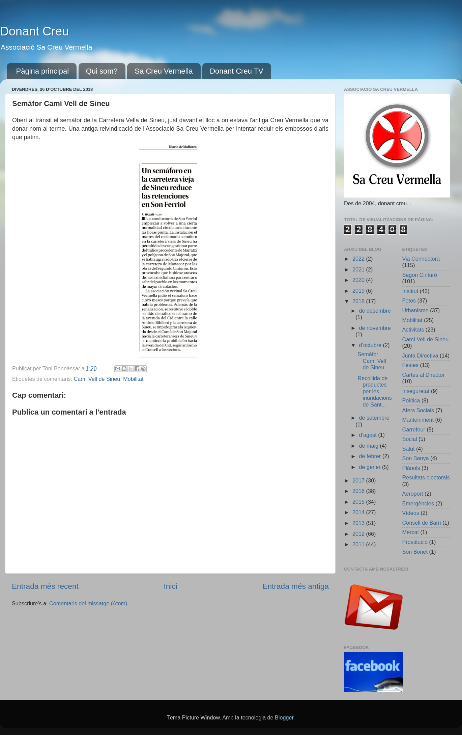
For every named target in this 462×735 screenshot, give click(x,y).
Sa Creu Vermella (164, 71)
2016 (359, 491)
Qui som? (102, 71)
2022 (359, 259)
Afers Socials (418, 410)
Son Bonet (415, 552)
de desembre (375, 311)
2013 (359, 523)
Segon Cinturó (419, 275)
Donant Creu (34, 31)
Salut (408, 449)
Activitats (413, 329)
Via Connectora (421, 259)
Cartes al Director (423, 375)
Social (409, 439)
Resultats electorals (426, 477)
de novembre (375, 328)
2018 (359, 301)
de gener (370, 467)
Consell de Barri (421, 523)
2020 (359, 280)
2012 (359, 534)
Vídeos (410, 513)
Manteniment (418, 420)
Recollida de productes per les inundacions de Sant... (374, 391)
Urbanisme (415, 310)
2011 (359, 544)
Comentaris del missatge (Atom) (88, 603)
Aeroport (412, 494)
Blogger (284, 717)
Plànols (411, 468)
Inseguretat (416, 391)
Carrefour (413, 429)
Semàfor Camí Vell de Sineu (371, 360)
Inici (170, 586)
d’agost (368, 435)
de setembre (374, 418)
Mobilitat (133, 379)
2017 (359, 480)
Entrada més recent (45, 586)
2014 (359, 512)
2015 (359, 502)
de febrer (370, 456)
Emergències (418, 503)
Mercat (410, 532)
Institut (410, 291)
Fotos (409, 300)
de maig (369, 446)
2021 (359, 269)
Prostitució (415, 542)
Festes (410, 365)
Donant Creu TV (236, 71)
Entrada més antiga (295, 586)
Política (411, 400)
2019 (359, 291)
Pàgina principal (42, 71)
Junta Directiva (420, 355)
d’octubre (371, 345)
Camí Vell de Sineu (97, 379)
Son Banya (415, 458)
